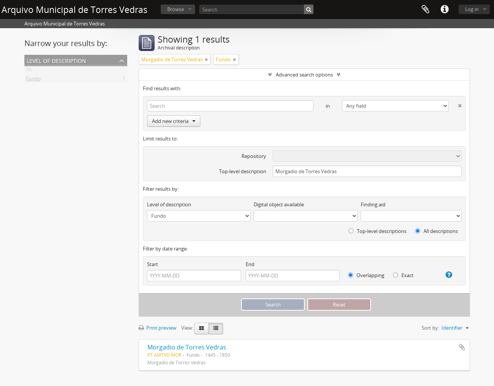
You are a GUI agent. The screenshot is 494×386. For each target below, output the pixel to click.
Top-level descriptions (377, 231)
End (250, 264)
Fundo (33, 80)
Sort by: (430, 327)
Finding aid (373, 204)
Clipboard (425, 9)
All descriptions (436, 231)
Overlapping (366, 275)
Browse (175, 9)
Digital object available (279, 204)
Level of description (56, 60)
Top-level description (242, 171)
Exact (403, 275)
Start (152, 264)
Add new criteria (173, 121)
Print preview (157, 327)
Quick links (444, 9)
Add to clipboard (462, 347)
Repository (253, 156)
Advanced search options (304, 74)
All (28, 70)
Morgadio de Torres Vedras (186, 347)
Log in (472, 9)
